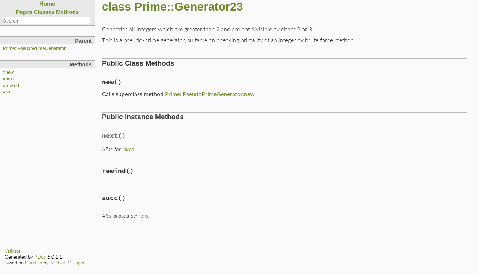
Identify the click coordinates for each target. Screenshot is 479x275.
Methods (67, 12)
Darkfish (33, 263)
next (144, 215)
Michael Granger (67, 263)
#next (8, 79)
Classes (44, 12)
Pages (24, 12)
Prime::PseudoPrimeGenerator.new (210, 93)
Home (47, 4)
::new (8, 72)
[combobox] (46, 20)
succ (129, 148)
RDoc (40, 257)
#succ (9, 91)
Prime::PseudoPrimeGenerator (34, 48)
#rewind (11, 85)
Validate (13, 251)
